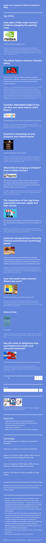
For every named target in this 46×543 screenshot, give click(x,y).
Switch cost (23, 304)
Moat (17, 127)
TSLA (15, 54)
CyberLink (21, 95)
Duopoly (14, 367)
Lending (27, 367)
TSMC (29, 98)
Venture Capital (29, 93)
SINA (39, 96)
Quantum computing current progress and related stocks (19, 135)
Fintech (18, 89)
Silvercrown (7, 449)
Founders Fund (14, 335)
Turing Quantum (16, 161)
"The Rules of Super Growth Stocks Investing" (14, 409)
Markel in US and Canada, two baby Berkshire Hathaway (21, 429)
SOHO (10, 98)
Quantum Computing (21, 160)
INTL (22, 158)
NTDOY (5, 54)
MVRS (38, 52)
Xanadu (22, 161)
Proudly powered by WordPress (34, 540)
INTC (33, 52)
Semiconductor (14, 48)
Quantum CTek (30, 160)
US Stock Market (21, 93)
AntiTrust (29, 124)
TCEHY (14, 98)
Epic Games (20, 52)
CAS (40, 156)
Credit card (13, 366)
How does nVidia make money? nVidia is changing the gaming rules (21, 25)
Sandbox (6, 161)
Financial (18, 367)
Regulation (11, 270)
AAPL (9, 52)
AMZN (15, 52)
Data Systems (27, 95)
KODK (40, 230)
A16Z (9, 335)
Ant (31, 270)
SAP (37, 96)
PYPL (36, 335)
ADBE (39, 93)
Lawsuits (23, 126)
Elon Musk (33, 95)
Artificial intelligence (23, 48)
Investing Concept (30, 90)
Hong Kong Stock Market (15, 90)
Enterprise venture (22, 333)
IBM (33, 192)
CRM (14, 192)
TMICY (21, 98)
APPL (15, 369)
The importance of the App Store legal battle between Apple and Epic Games (21, 203)
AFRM (12, 369)
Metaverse (6, 51)
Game (33, 49)
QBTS (14, 160)
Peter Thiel (6, 194)
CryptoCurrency (7, 49)
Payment (32, 367)
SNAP (20, 231)
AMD (12, 52)
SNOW (16, 194)
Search (6, 387)
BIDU (37, 156)
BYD (8, 95)
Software (35, 51)
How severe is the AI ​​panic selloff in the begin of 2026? (21, 423)
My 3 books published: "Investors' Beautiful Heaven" (15, 408)
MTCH (8, 231)
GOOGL (29, 52)
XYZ (13, 370)
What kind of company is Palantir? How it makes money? (22, 169)
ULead (33, 98)
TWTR (26, 231)
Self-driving (29, 51)
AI (8, 192)
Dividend (18, 126)
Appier (5, 95)
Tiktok (17, 98)
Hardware (37, 49)
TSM (27, 98)
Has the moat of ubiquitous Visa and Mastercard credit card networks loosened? (21, 346)
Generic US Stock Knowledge (31, 89)
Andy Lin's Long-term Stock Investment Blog (14, 540)
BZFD (29, 230)
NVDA (9, 54)
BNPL (22, 369)
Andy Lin (6, 455)
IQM (28, 158)
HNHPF (16, 96)
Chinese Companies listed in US (32, 267)
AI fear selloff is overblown (13, 427)
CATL (17, 95)
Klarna (33, 369)
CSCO (17, 192)
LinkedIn (29, 335)
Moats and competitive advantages (17, 51)
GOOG (25, 52)
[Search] (40, 390)
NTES (31, 96)
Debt (36, 124)
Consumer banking (31, 366)
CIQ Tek (5, 158)
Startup (15, 93)
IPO (35, 333)
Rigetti (39, 160)
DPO (23, 192)
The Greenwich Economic (11, 441)
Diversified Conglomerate (18, 49)
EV (15, 89)
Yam (36, 98)
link (18, 534)
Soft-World (6, 98)
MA (36, 369)
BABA (5, 127)
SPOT (23, 231)
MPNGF (9, 272)
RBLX (12, 54)
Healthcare (28, 302)
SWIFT (5, 370)
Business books (14, 333)
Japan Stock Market (12, 92)
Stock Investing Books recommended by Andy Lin (19, 421)
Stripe (39, 335)
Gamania (39, 95)
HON (16, 158)
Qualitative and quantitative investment (25, 449)
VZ (29, 231)
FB (7, 127)
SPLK (19, 194)
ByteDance (12, 95)
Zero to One (10, 312)
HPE (19, 158)
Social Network (29, 92)
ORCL (34, 96)
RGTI (36, 160)
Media (36, 302)
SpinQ (9, 161)
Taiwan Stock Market (15, 87)
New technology (14, 156)
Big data (33, 87)
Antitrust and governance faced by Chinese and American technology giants (22, 241)
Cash (33, 124)
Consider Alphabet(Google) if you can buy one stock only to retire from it (21, 107)
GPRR (12, 96)
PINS (17, 231)
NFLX (14, 231)
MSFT (35, 52)
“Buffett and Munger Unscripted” (15, 425)
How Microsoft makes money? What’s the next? (20, 280)
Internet (23, 90)
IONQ (25, 158)
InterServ (21, 96)
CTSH (20, 192)
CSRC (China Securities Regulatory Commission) (15, 269)
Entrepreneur (27, 49)
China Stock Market (19, 267)
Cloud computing (33, 48)
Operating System (8, 304)
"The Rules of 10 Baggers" (33, 408)
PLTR (10, 194)
